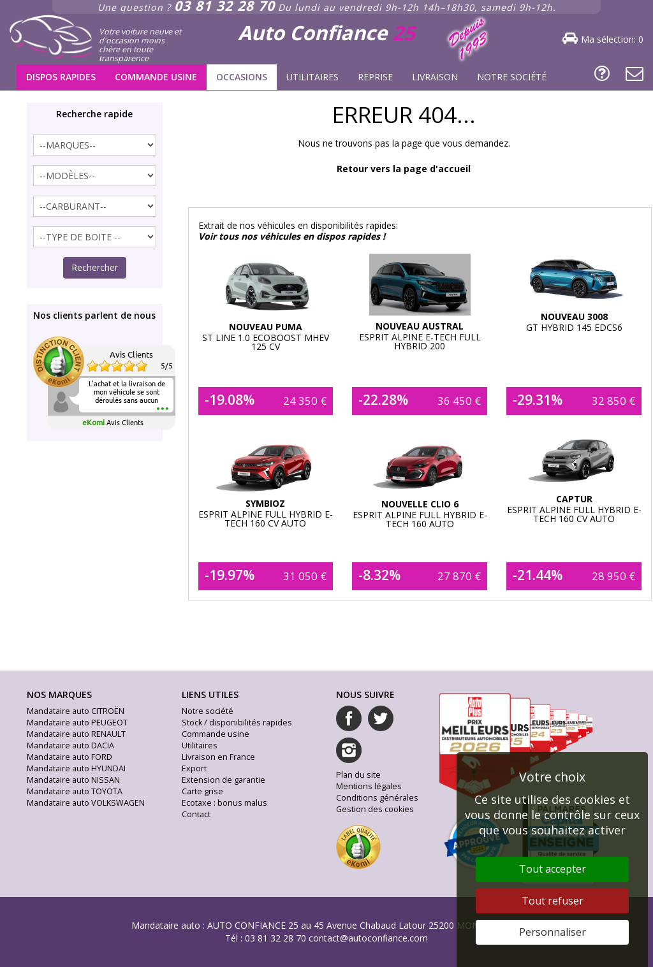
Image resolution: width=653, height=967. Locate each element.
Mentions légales (369, 786)
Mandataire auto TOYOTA (74, 791)
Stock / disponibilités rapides (237, 722)
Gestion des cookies (375, 809)
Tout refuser (552, 901)
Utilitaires (312, 77)
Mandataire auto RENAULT (76, 734)
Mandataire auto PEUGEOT (77, 722)
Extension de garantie (223, 779)
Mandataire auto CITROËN (75, 711)
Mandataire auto (165, 925)
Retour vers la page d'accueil (404, 169)
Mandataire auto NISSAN (73, 779)
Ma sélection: (612, 39)
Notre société (512, 77)
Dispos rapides (61, 77)
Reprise (375, 77)
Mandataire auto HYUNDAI (76, 768)
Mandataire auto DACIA (70, 745)
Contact (196, 814)
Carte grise (202, 791)
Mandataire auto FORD (69, 757)
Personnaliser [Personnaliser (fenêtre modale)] (552, 932)
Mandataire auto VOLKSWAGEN (86, 802)
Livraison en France (218, 757)
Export (194, 768)
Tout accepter (552, 869)
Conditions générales (377, 797)
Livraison (435, 77)
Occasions (241, 77)
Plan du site (358, 774)
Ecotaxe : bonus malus (224, 802)
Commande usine (156, 77)
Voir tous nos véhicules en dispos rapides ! (291, 236)
